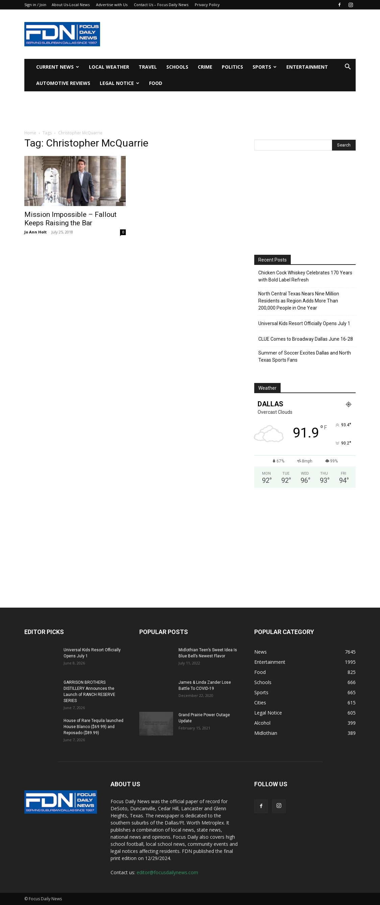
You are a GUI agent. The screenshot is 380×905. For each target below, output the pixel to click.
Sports (265, 67)
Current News (57, 67)
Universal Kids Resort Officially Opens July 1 (304, 323)
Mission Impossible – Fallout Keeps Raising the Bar (70, 218)
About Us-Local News (71, 4)
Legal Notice (119, 83)
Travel (148, 67)
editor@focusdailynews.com (167, 872)
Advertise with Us (111, 4)
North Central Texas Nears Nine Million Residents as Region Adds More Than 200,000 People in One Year (298, 301)
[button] (347, 67)
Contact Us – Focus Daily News (161, 4)
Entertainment (307, 67)
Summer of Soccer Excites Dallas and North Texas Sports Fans (304, 356)
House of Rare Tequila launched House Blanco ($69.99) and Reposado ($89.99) (93, 726)
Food (155, 83)
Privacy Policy (207, 4)
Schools (177, 67)
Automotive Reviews (63, 83)
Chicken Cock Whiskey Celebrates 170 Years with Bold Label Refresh (305, 276)
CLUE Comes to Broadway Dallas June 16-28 (305, 339)
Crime (205, 67)
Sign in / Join (35, 4)
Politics (232, 67)
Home (30, 133)
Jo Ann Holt (35, 231)
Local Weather (109, 67)
